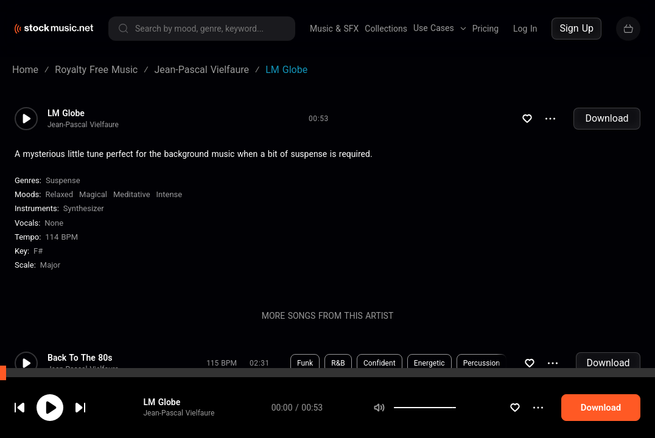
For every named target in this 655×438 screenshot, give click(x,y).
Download (606, 118)
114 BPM (61, 237)
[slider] (456, 407)
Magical (93, 194)
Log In (525, 28)
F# (38, 250)
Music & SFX (334, 28)
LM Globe (161, 402)
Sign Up (576, 28)
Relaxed (59, 194)
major (50, 264)
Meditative (131, 194)
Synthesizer (83, 208)
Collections (386, 28)
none (53, 223)
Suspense (63, 180)
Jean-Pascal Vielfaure (178, 413)
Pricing (485, 28)
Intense (169, 194)
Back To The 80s (79, 357)
